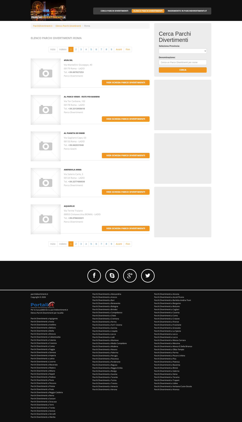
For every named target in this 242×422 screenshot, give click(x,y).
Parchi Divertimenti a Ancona (166, 294)
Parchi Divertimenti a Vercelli (43, 414)
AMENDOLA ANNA (72, 169)
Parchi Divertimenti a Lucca (166, 337)
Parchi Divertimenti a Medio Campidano (109, 343)
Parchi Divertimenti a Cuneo (43, 346)
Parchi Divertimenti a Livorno (43, 361)
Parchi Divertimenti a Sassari (43, 398)
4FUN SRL (68, 60)
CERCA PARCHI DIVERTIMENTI (114, 11)
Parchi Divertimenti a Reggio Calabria (47, 392)
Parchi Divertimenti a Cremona (105, 318)
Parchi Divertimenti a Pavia (42, 380)
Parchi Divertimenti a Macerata (44, 364)
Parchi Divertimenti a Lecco (166, 334)
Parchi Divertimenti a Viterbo (43, 417)
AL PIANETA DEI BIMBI (74, 133)
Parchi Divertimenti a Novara (104, 349)
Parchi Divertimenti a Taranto (105, 377)
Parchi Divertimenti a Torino (104, 380)
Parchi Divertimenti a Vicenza (166, 389)
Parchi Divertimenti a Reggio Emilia (107, 368)
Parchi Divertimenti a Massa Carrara (170, 340)
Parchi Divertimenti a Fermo (104, 321)
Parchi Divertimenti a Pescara (43, 383)
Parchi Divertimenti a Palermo (105, 352)
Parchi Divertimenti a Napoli (43, 374)
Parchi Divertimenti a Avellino (43, 324)
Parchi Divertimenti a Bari (103, 300)
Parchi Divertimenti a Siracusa (44, 401)
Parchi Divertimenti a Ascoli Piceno (169, 297)
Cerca (182, 69)
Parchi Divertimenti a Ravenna (167, 365)
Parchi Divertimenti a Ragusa (104, 365)
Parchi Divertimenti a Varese (43, 411)
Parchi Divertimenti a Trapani (166, 380)
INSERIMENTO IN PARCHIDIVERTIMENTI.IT (187, 11)
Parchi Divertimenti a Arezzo (104, 297)
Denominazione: (167, 57)
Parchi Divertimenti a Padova (43, 377)
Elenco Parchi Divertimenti (68, 26)
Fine (128, 49)
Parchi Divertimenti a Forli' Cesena (107, 325)
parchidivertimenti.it (39, 294)
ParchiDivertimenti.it (42, 26)
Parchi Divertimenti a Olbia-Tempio (169, 349)
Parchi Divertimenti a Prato (42, 389)
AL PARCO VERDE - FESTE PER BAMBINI (82, 96)
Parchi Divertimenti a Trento (43, 407)
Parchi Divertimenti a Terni (42, 404)
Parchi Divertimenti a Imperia (43, 355)
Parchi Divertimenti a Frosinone (167, 325)
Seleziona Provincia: (169, 46)
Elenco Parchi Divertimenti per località (47, 312)
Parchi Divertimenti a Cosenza (44, 343)
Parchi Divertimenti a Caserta (166, 312)
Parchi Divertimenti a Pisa (165, 358)
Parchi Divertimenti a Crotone (167, 318)
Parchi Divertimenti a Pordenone (106, 361)
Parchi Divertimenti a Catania (43, 340)
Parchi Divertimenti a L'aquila (104, 331)
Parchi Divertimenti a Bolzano (167, 306)
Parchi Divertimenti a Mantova (105, 340)
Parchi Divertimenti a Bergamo (167, 303)
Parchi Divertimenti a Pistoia (43, 386)
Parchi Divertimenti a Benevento (106, 303)
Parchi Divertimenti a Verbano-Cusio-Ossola (173, 386)
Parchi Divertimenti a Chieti (104, 315)
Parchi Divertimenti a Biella (42, 331)
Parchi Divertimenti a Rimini (166, 368)
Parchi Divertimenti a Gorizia (104, 328)
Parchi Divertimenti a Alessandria (106, 294)
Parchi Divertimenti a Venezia (105, 386)
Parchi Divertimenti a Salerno (166, 371)
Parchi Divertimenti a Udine (166, 383)
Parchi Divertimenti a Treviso (104, 383)
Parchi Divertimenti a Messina (167, 343)
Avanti (119, 49)
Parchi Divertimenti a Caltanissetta (45, 337)
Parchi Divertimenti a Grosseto (167, 328)
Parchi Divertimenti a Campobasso (107, 312)
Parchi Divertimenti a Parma (166, 352)
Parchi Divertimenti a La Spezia (167, 331)
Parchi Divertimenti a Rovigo (104, 371)
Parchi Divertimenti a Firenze (166, 321)
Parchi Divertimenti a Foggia (43, 349)
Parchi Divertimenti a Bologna (105, 306)
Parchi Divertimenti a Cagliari (166, 309)
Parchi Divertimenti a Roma (42, 395)
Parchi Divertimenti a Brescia (43, 334)
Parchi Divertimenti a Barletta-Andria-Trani (172, 300)
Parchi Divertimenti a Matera (43, 367)
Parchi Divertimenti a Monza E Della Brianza (173, 346)
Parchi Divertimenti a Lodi (103, 337)
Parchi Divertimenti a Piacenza (105, 358)
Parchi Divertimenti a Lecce (104, 334)
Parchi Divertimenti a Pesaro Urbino (169, 355)
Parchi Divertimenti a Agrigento (44, 318)
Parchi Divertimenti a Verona (104, 389)
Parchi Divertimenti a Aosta (42, 321)
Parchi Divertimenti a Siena (165, 374)
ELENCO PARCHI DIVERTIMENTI (148, 11)
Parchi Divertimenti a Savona (104, 374)
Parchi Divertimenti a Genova (43, 352)
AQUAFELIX (69, 206)
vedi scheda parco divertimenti (125, 82)
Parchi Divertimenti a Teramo (166, 377)
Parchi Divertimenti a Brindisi (104, 309)
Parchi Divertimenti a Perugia (105, 355)
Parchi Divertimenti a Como (166, 315)
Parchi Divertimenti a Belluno (43, 327)
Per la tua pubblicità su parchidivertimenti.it (49, 309)
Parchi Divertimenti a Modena (105, 346)
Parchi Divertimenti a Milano (43, 371)
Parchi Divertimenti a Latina (42, 358)
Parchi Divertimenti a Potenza (167, 361)
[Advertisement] (182, 103)
